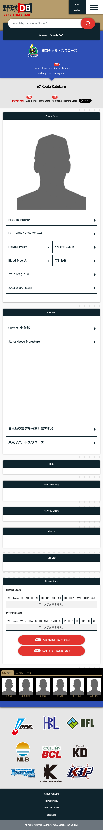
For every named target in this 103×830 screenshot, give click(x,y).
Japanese (51, 814)
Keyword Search (51, 35)
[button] (51, 429)
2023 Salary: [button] (20, 288)
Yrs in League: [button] (18, 274)
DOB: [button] (25, 233)
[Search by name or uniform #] (49, 23)
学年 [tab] (9, 673)
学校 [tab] (29, 673)
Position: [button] (19, 220)
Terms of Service (51, 807)
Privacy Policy (51, 800)
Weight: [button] (64, 247)
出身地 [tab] (19, 673)
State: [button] (24, 341)
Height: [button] (18, 247)
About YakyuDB (51, 793)
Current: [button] (19, 328)
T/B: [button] (60, 260)
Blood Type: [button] (17, 260)
